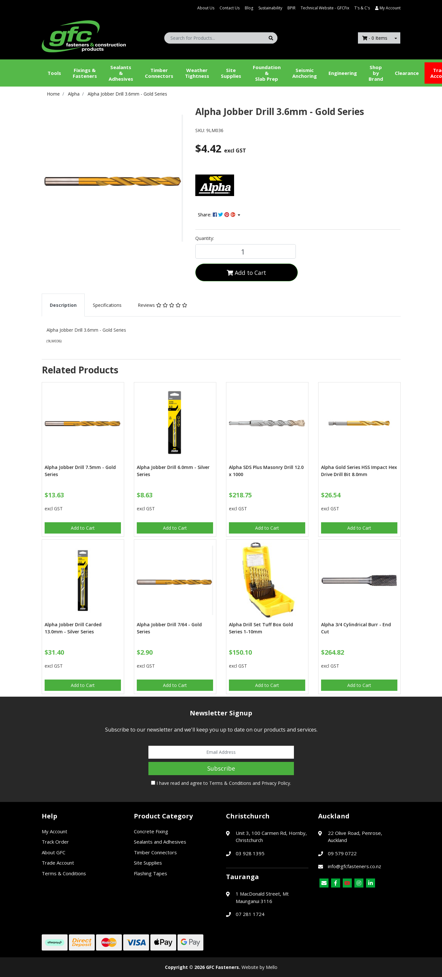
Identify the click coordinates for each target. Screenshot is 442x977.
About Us (205, 8)
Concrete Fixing (151, 831)
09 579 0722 (342, 853)
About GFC (53, 852)
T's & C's (362, 8)
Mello (271, 967)
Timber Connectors (159, 73)
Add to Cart (246, 272)
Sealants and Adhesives (160, 841)
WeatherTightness (197, 73)
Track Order (55, 841)
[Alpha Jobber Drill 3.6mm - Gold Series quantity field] (245, 251)
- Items (374, 38)
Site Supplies (231, 73)
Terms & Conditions (230, 783)
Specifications (107, 305)
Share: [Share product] (217, 214)
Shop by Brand (376, 73)
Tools (54, 73)
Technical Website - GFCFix (325, 8)
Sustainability (270, 8)
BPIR (291, 8)
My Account (54, 831)
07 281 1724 (250, 914)
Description (63, 305)
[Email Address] (221, 752)
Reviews (162, 305)
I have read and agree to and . (221, 783)
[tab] (63, 305)
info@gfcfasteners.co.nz (354, 866)
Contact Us (230, 8)
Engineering (343, 73)
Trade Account (58, 862)
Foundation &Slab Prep (267, 73)
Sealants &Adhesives (121, 73)
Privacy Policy (276, 783)
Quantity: (204, 238)
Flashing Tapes (150, 873)
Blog (249, 8)
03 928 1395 (250, 853)
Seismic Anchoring (304, 73)
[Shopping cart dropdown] (395, 38)
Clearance (407, 73)
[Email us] (324, 883)
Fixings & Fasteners (85, 73)
